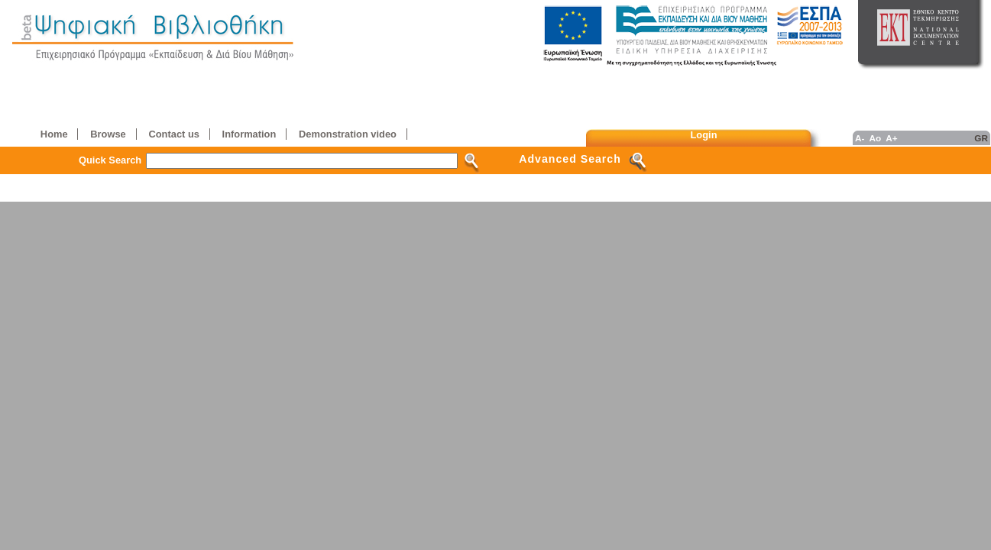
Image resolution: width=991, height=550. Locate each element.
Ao (875, 138)
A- (859, 138)
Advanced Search (570, 159)
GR (981, 138)
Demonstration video (348, 134)
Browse (107, 134)
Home (54, 134)
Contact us (173, 134)
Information (249, 134)
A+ (891, 138)
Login (704, 135)
